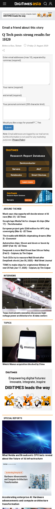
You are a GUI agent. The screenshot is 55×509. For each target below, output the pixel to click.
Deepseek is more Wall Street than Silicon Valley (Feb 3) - (26, 251)
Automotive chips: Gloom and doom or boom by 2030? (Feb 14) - (26, 244)
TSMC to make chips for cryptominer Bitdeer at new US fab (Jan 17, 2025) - (27, 266)
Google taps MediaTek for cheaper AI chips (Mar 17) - (26, 222)
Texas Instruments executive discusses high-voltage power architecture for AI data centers (25, 314)
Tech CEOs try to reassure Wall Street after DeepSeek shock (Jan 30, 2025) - (27, 259)
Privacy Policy (18, 140)
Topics (7, 323)
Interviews (10, 276)
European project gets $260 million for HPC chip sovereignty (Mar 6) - (26, 230)
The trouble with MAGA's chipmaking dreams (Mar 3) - (27, 237)
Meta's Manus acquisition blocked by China (24, 364)
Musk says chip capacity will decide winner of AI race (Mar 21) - (26, 215)
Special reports (13, 418)
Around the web (12, 209)
